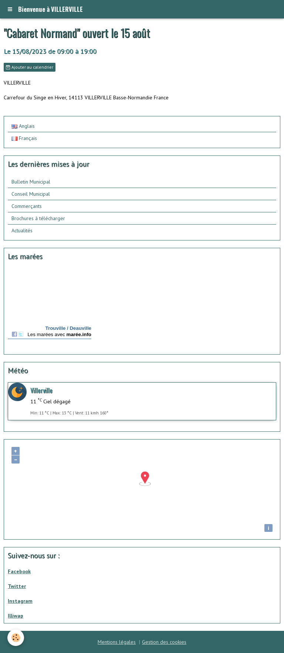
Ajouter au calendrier (29, 67)
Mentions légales (117, 642)
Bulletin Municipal (30, 181)
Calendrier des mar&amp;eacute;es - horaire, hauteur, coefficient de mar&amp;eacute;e (49, 309)
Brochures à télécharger (38, 218)
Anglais (23, 126)
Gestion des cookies (164, 642)
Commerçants (26, 206)
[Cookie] (15, 637)
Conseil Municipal (30, 194)
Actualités (22, 230)
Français (24, 138)
